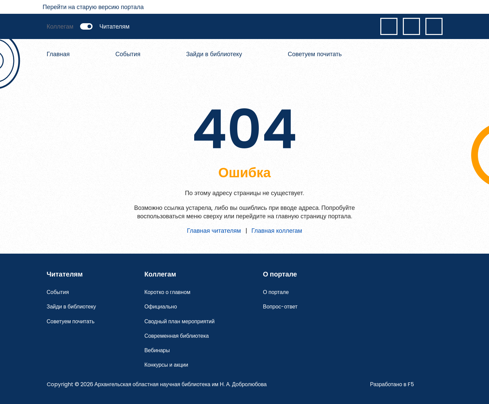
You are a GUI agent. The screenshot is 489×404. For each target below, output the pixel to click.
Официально (160, 306)
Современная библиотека (176, 336)
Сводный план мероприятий (179, 321)
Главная (58, 54)
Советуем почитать (315, 54)
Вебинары (157, 350)
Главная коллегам (276, 230)
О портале (276, 292)
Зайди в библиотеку (214, 54)
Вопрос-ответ (280, 306)
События (127, 54)
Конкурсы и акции (166, 365)
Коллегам (60, 26)
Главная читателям (214, 230)
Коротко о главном (167, 292)
